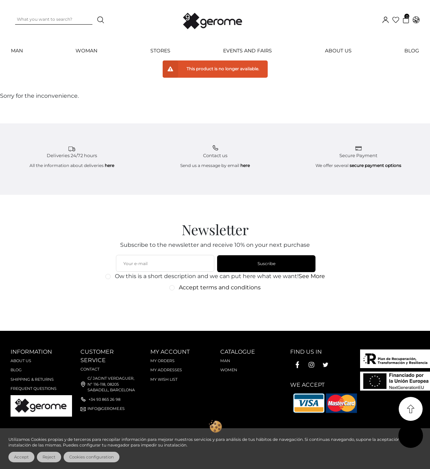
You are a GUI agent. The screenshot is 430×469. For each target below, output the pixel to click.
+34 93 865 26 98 (104, 399)
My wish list (163, 379)
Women (228, 369)
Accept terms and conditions (220, 287)
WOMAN (86, 50)
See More (312, 276)
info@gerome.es (106, 408)
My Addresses (166, 369)
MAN (17, 50)
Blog (411, 50)
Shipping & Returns (32, 379)
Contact (89, 369)
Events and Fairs (247, 50)
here (109, 165)
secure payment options (375, 165)
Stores (160, 50)
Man (225, 360)
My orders (162, 360)
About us (338, 50)
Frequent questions (34, 388)
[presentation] (211, 307)
